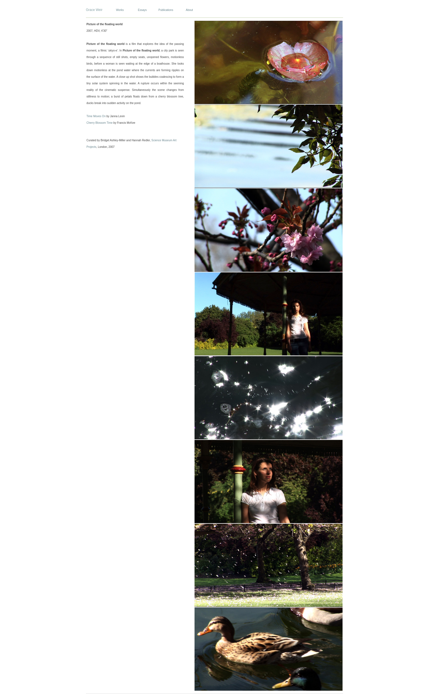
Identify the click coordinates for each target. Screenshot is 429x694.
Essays (142, 9)
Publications (165, 9)
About (189, 9)
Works (120, 9)
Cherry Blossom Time (99, 122)
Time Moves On (96, 116)
